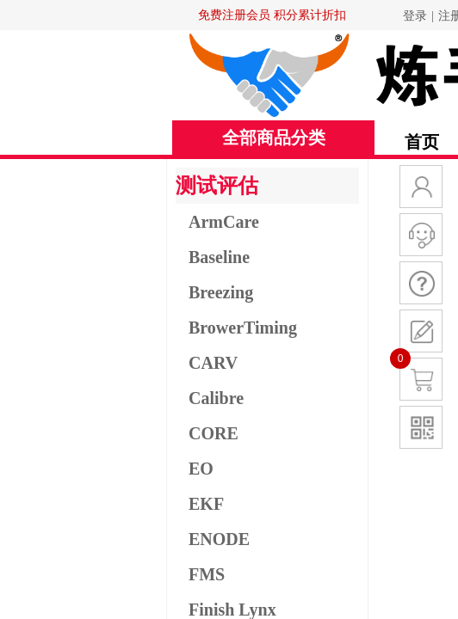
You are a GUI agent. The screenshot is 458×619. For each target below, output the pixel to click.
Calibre (216, 398)
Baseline (219, 257)
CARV (213, 362)
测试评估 (217, 186)
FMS (207, 574)
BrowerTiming (243, 327)
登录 (415, 15)
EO (201, 468)
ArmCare (224, 221)
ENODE (219, 539)
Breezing (221, 292)
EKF (206, 503)
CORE (213, 433)
